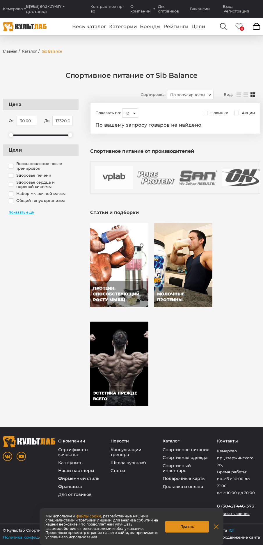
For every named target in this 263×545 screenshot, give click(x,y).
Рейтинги (176, 26)
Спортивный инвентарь (177, 468)
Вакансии (200, 8)
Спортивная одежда (185, 457)
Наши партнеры (76, 470)
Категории (123, 26)
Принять (187, 527)
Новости (120, 441)
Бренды (150, 26)
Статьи (118, 470)
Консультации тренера (126, 452)
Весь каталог (89, 26)
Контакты (227, 441)
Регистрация (236, 11)
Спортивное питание (186, 449)
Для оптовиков (168, 8)
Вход (228, 6)
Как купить (70, 462)
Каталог (29, 51)
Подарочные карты (184, 478)
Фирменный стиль (78, 478)
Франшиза (70, 486)
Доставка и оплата (183, 486)
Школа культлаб (128, 462)
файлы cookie (88, 516)
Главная (10, 51)
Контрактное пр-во (107, 8)
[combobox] (190, 94)
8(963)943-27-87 (45, 9)
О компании (140, 8)
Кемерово (13, 9)
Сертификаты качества (73, 452)
